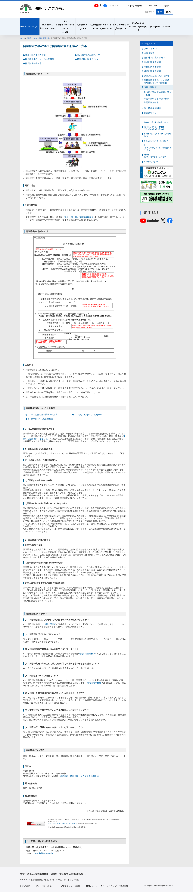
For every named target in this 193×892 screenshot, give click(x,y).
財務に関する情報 (152, 71)
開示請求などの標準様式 (157, 98)
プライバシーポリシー (45, 886)
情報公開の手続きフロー (36, 55)
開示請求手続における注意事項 (39, 59)
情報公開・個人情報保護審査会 (78, 217)
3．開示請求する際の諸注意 (40, 419)
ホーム (22, 38)
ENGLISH (153, 6)
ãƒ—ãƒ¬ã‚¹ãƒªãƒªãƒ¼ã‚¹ (156, 122)
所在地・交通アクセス (154, 57)
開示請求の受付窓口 (34, 63)
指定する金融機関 (87, 653)
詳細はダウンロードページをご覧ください (62, 823)
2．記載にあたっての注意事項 (88, 414)
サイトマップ (118, 6)
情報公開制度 (44, 38)
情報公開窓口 (50, 624)
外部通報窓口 (150, 113)
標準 (159, 12)
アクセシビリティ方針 (70, 886)
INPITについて (32, 38)
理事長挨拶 (149, 53)
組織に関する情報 (152, 62)
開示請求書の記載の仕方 (88, 55)
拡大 (168, 12)
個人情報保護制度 (152, 108)
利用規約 (26, 886)
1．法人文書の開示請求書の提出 (43, 414)
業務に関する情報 (152, 66)
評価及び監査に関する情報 (157, 75)
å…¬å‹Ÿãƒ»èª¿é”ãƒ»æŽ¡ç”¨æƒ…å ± (158, 147)
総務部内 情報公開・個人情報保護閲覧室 (79, 776)
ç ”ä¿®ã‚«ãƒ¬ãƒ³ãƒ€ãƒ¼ (156, 141)
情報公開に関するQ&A (87, 59)
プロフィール (150, 48)
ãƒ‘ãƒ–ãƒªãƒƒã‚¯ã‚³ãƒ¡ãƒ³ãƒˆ (155, 156)
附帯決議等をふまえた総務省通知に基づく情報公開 (157, 81)
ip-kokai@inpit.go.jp (44, 853)
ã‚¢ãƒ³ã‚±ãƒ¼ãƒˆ (152, 162)
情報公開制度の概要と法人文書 (158, 93)
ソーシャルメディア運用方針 (115, 886)
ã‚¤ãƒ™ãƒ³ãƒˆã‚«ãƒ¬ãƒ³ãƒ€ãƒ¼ (157, 135)
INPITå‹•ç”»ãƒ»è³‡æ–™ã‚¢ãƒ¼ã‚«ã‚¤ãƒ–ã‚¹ (154, 128)
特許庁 (167, 6)
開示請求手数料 (94, 683)
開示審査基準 (152, 102)
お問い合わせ (136, 6)
